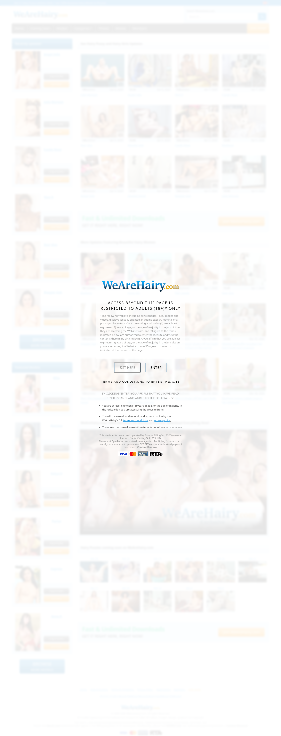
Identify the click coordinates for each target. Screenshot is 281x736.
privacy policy (162, 420)
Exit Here (127, 367)
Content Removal (147, 447)
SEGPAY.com (147, 444)
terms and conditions (136, 420)
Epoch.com (118, 441)
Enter (156, 367)
